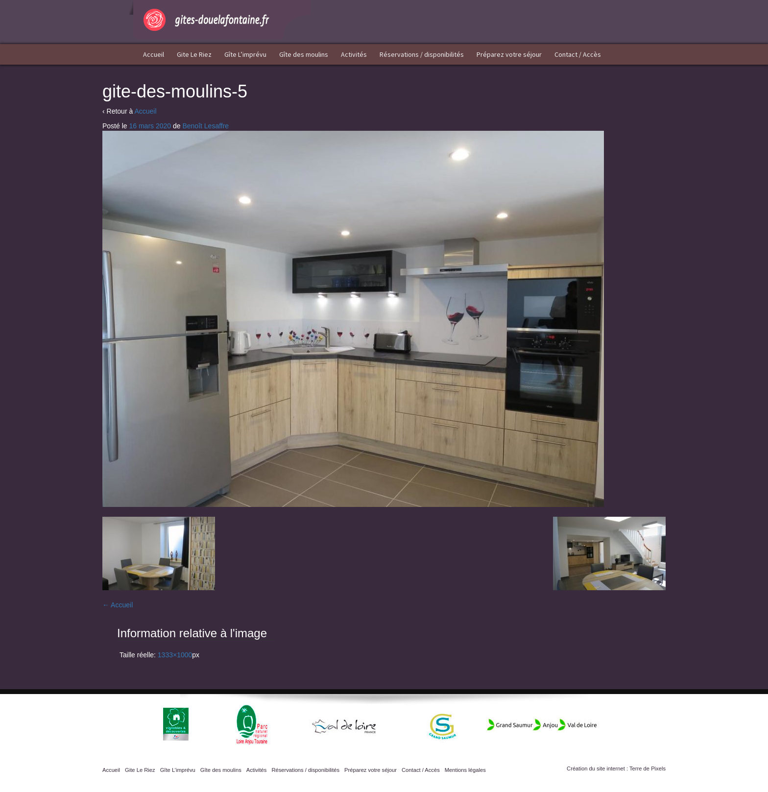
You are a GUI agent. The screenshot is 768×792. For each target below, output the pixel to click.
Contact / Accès (577, 54)
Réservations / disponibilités (422, 54)
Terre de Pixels (647, 768)
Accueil (153, 54)
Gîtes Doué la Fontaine (220, 20)
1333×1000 (175, 655)
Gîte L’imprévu (245, 54)
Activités (354, 54)
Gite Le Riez (194, 54)
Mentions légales (465, 770)
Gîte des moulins (303, 54)
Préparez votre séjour (509, 54)
